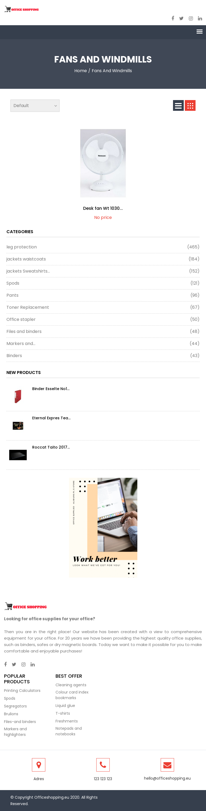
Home (80, 71)
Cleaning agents (71, 685)
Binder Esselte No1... (50, 388)
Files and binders (103, 331)
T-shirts (63, 713)
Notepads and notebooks (69, 731)
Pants (103, 295)
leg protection (103, 247)
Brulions (11, 714)
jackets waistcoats (103, 259)
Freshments (67, 721)
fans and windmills (112, 71)
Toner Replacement (103, 307)
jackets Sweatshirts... (103, 271)
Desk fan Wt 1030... (103, 208)
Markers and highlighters (15, 731)
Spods (103, 283)
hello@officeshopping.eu (167, 778)
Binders (103, 356)
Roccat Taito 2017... (51, 447)
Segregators (15, 706)
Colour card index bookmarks (72, 694)
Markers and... (103, 343)
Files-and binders (20, 721)
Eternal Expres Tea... (51, 418)
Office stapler (103, 319)
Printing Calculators (22, 690)
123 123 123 (103, 778)
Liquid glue (65, 705)
